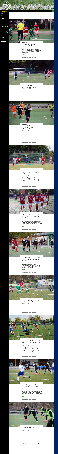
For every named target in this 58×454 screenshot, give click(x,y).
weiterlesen (24, 54)
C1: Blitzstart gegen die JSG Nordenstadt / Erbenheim (30, 127)
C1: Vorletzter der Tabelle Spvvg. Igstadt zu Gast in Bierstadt (32, 342)
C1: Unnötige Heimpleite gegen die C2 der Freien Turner (31, 259)
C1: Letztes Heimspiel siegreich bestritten (29, 86)
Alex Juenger (28, 47)
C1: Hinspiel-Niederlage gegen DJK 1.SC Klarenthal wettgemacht (32, 216)
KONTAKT (2, 15)
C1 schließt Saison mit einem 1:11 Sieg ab (30, 44)
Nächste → (39, 443)
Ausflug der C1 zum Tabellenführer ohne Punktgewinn (30, 386)
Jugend (26, 42)
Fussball (23, 42)
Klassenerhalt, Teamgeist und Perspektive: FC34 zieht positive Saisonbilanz (4, 27)
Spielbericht (33, 57)
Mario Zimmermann (29, 88)
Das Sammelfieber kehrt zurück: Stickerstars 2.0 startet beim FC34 (4, 32)
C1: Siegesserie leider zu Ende (31, 428)
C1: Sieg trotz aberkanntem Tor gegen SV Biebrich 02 (31, 172)
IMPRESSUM (2, 18)
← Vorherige (24, 443)
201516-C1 (23, 57)
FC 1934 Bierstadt (4, 11)
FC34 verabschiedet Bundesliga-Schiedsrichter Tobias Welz (4, 37)
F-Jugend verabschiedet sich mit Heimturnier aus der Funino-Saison (4, 30)
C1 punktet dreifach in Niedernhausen (30, 301)
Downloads (2, 21)
